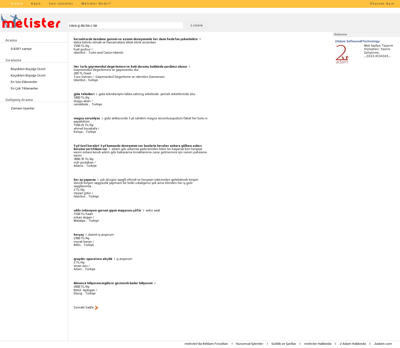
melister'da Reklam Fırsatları (206, 344)
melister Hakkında (317, 344)
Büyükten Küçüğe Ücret (28, 69)
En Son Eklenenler (24, 82)
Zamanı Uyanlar (22, 108)
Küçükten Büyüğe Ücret (28, 75)
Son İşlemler (61, 3)
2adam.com (383, 344)
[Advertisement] (366, 99)
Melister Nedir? (96, 3)
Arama (17, 3)
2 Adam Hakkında (353, 344)
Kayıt (36, 3)
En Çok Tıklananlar (24, 88)
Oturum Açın (382, 3)
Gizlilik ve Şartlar (284, 344)
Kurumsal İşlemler (249, 344)
